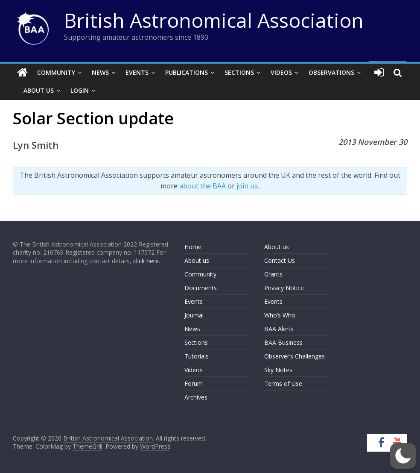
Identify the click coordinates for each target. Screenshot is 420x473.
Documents (200, 288)
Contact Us (279, 260)
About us (196, 260)
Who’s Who (279, 315)
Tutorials (196, 356)
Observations (331, 72)
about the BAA (202, 186)
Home (192, 247)
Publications (186, 72)
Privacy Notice (284, 288)
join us (247, 186)
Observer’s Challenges (294, 356)
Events (137, 72)
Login (79, 90)
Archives (195, 397)
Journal (194, 315)
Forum (193, 383)
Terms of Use (283, 383)
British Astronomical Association (214, 20)
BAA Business (283, 342)
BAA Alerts (279, 329)
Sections (239, 72)
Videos (281, 72)
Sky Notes (278, 370)
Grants (273, 274)
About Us (38, 90)
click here (146, 261)
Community (56, 72)
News (100, 72)
